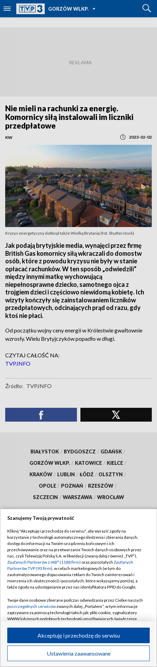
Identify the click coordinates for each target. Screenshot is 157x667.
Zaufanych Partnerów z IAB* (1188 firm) (44, 562)
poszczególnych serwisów (31, 606)
